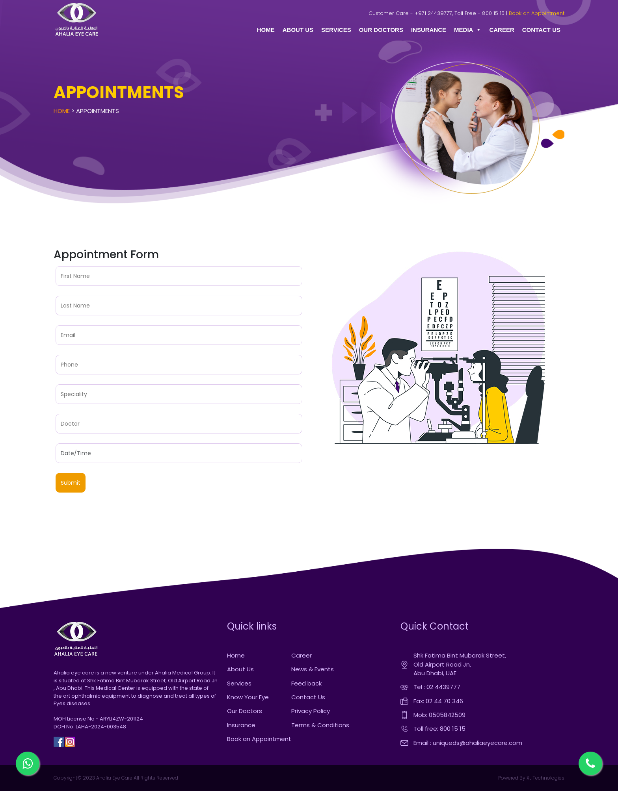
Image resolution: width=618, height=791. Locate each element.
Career (301, 655)
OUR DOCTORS (381, 29)
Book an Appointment (536, 13)
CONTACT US (541, 29)
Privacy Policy (310, 711)
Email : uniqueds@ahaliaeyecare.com (467, 743)
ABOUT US (298, 29)
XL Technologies (544, 777)
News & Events (312, 669)
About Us (240, 669)
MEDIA (467, 30)
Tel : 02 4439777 (436, 687)
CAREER (501, 29)
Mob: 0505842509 (439, 715)
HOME (266, 29)
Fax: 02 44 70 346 (438, 701)
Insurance (241, 725)
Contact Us (308, 697)
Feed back (306, 683)
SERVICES (336, 29)
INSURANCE (428, 29)
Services (239, 683)
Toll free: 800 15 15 (439, 728)
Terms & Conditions (320, 725)
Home (62, 111)
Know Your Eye (248, 697)
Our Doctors (244, 711)
